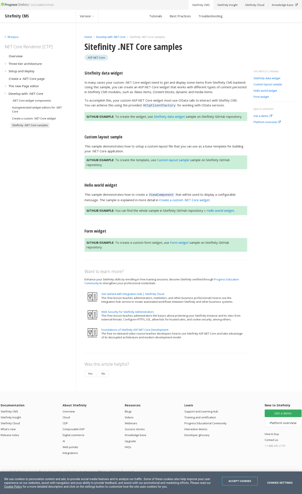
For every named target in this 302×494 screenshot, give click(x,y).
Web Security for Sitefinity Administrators (127, 310)
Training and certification (200, 416)
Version (87, 16)
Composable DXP (74, 428)
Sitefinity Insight (11, 416)
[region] (151, 482)
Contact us (271, 438)
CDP (65, 422)
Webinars (131, 422)
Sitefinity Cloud (10, 422)
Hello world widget (265, 90)
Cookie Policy (13, 486)
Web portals (70, 446)
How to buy (272, 433)
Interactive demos (195, 428)
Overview (69, 410)
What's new (8, 428)
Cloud (66, 416)
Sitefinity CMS (9, 410)
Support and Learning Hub (201, 410)
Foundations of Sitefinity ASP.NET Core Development (134, 328)
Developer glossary (196, 434)
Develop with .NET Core (111, 37)
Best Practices (180, 16)
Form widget (261, 97)
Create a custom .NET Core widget (184, 199)
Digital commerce (73, 434)
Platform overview (267, 122)
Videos (129, 416)
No (103, 372)
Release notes (10, 434)
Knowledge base (135, 434)
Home (88, 37)
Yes (90, 372)
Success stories (135, 428)
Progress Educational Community (205, 422)
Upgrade (130, 440)
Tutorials (155, 16)
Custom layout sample (268, 84)
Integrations (70, 452)
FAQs (128, 446)
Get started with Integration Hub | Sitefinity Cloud (132, 293)
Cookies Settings (280, 482)
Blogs (128, 410)
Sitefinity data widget (267, 78)
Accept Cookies (239, 481)
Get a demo (263, 116)
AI (64, 440)
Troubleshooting (211, 16)
